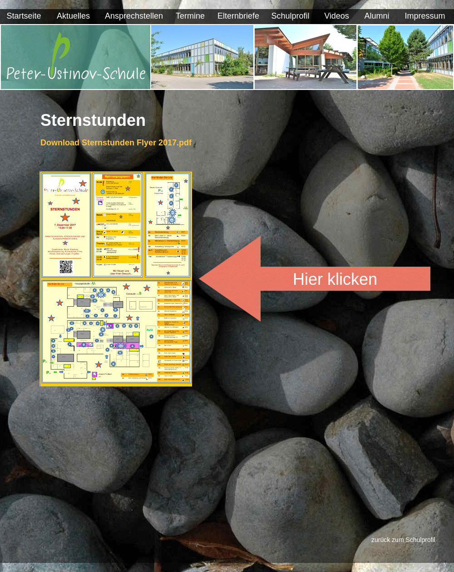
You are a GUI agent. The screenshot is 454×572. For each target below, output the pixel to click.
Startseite (23, 15)
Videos (336, 15)
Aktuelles (73, 15)
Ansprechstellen (134, 15)
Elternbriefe (238, 15)
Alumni (376, 15)
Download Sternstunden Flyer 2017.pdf (116, 142)
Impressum (425, 15)
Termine (190, 15)
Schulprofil (290, 15)
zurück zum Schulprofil (403, 539)
